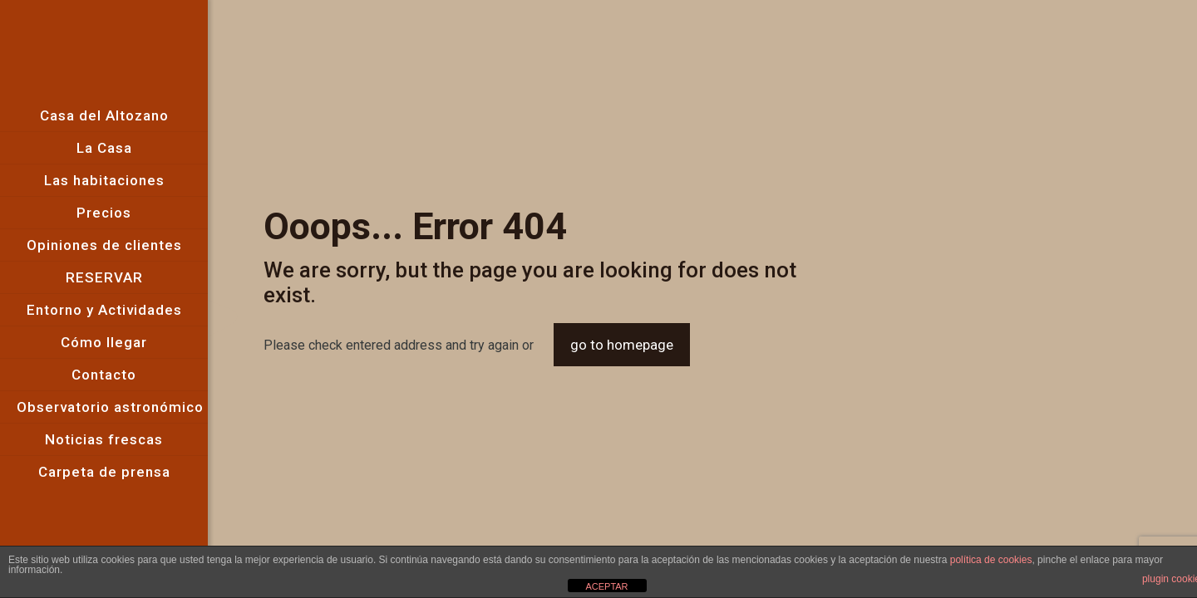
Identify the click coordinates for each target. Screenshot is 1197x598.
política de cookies (991, 560)
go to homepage (621, 344)
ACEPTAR (606, 586)
